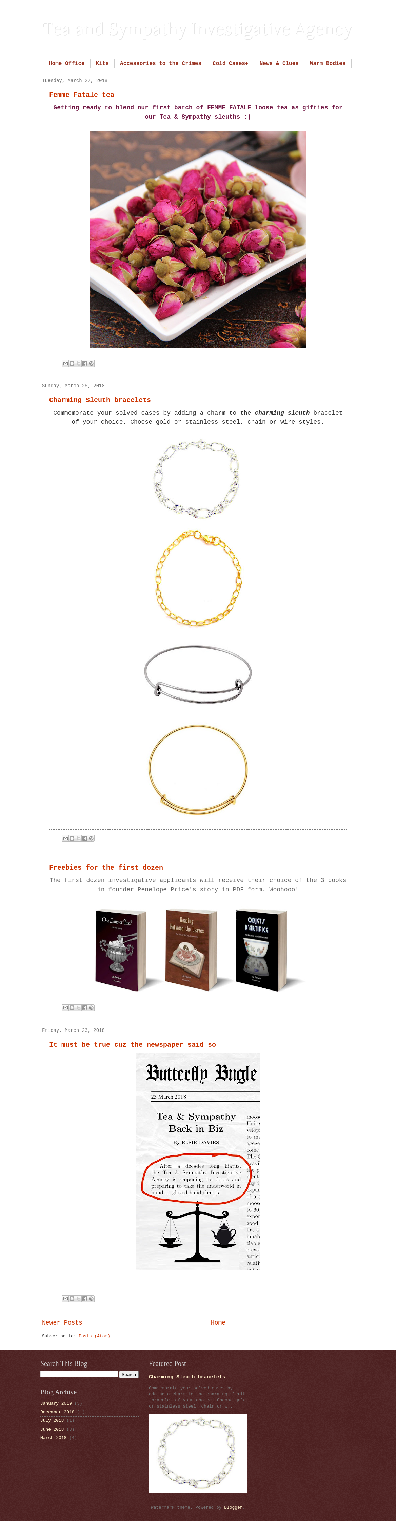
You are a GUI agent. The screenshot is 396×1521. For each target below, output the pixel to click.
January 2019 (56, 1403)
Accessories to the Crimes (160, 64)
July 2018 (52, 1420)
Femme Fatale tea (81, 95)
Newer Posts (62, 1322)
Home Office (67, 64)
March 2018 (53, 1437)
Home (218, 1322)
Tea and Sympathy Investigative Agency (197, 28)
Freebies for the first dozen (106, 868)
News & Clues (279, 64)
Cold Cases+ (231, 64)
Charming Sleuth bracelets (100, 400)
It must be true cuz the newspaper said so (132, 1045)
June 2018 (52, 1429)
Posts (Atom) (94, 1336)
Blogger (233, 1507)
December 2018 (57, 1412)
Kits (102, 64)
